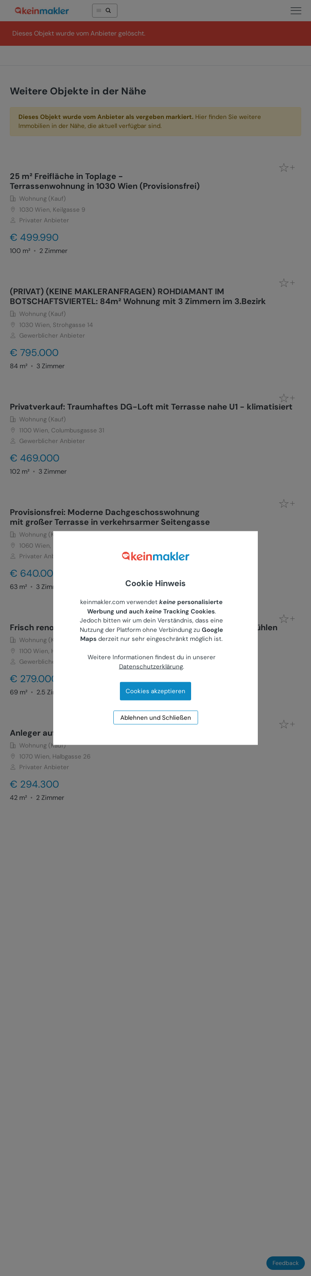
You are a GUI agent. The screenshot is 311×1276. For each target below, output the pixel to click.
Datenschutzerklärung (151, 666)
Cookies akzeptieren (155, 691)
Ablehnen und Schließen (155, 718)
